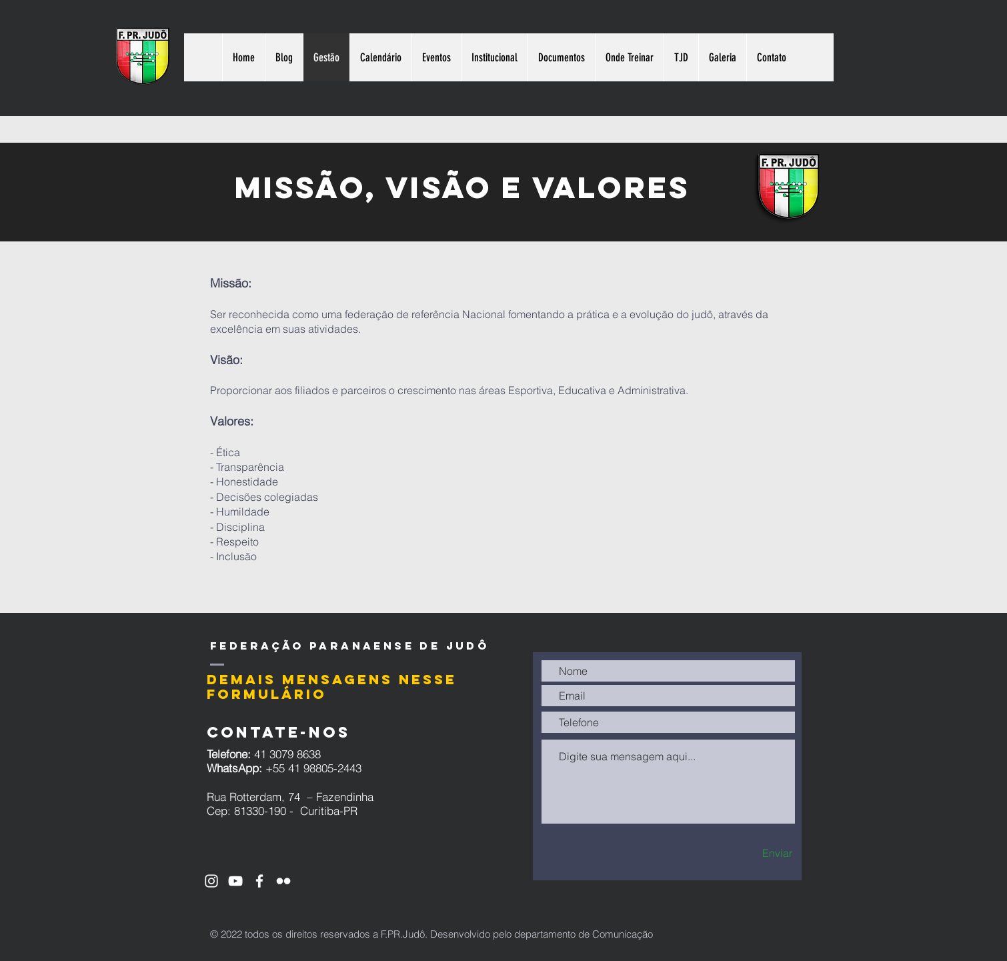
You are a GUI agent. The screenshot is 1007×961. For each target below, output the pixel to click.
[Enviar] (753, 853)
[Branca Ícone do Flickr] (283, 881)
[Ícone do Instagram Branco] (211, 881)
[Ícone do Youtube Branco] (235, 881)
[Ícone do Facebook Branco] (259, 881)
